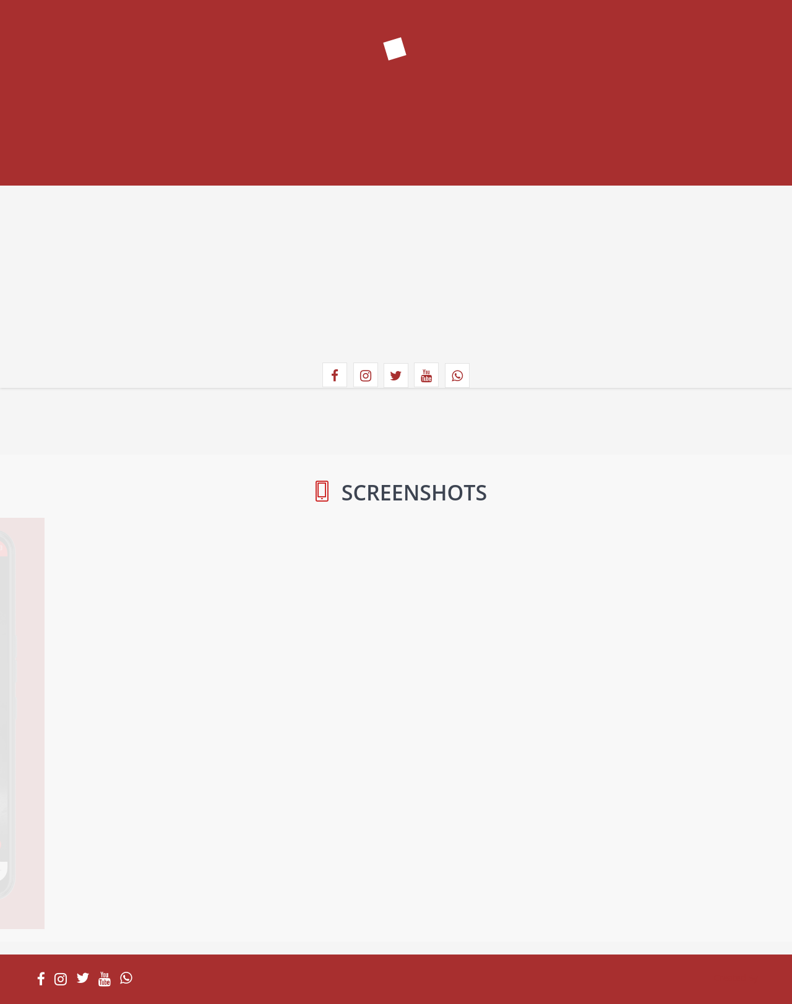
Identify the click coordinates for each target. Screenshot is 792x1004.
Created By (736, 978)
